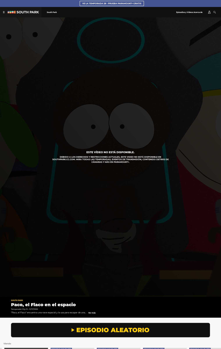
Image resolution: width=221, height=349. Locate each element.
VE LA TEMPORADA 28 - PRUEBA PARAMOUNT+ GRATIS (111, 3)
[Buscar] (214, 12)
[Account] (209, 12)
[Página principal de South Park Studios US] (23, 12)
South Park (17, 300)
